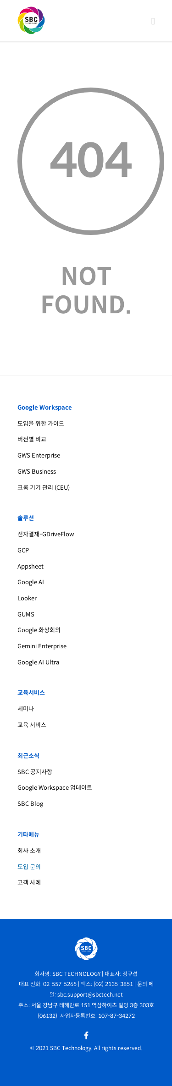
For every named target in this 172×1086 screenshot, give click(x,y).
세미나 (25, 709)
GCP (23, 550)
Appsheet (30, 566)
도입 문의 (29, 867)
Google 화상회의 (39, 630)
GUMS (25, 614)
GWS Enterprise (38, 455)
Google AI (30, 582)
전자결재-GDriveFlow (45, 534)
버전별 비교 (31, 439)
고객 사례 (29, 882)
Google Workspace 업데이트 (54, 788)
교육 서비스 (31, 725)
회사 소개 (29, 851)
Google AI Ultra (38, 662)
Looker (27, 598)
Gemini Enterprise (42, 646)
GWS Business (36, 471)
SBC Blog (30, 804)
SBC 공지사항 (34, 772)
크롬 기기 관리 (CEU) (43, 488)
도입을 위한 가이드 (40, 424)
